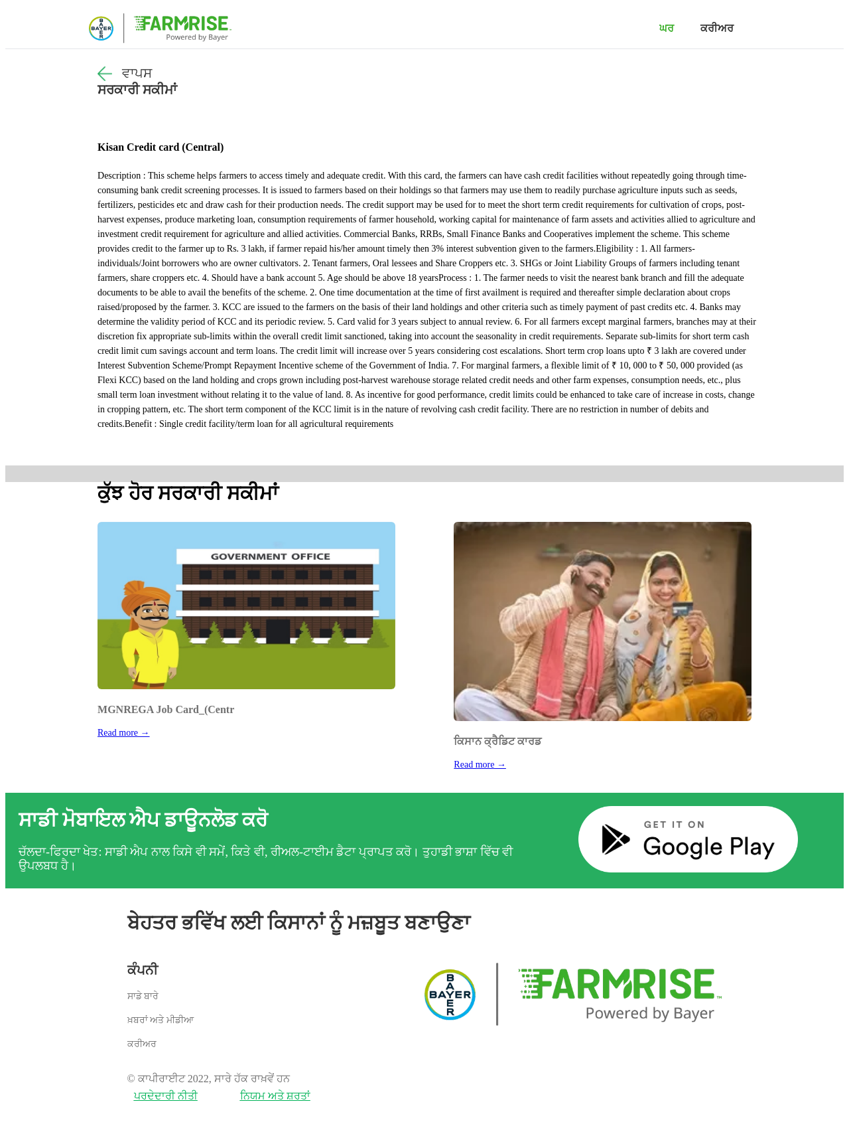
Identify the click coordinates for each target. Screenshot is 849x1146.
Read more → (124, 733)
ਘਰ (666, 28)
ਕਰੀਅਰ (717, 28)
